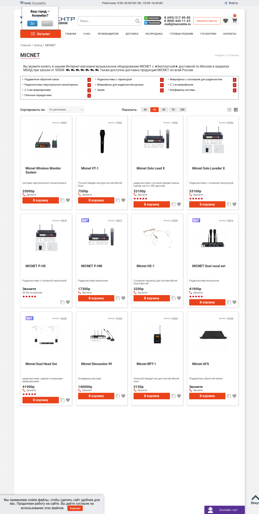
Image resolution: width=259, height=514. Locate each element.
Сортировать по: (33, 110)
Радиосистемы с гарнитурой (114, 79)
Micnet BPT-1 (146, 364)
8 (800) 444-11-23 (177, 21)
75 (173, 109)
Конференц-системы (182, 89)
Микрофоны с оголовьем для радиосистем (196, 79)
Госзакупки (208, 33)
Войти (233, 3)
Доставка (132, 33)
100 (182, 109)
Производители (108, 33)
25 (145, 109)
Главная (70, 33)
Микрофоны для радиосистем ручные (120, 84)
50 (163, 109)
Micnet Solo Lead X (151, 168)
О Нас (86, 33)
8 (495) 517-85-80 (177, 18)
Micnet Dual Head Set (41, 364)
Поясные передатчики (37, 95)
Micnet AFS (200, 364)
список (229, 110)
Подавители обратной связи (41, 79)
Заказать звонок (206, 20)
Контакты (229, 33)
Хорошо (75, 508)
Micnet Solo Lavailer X (208, 168)
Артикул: (59, 122)
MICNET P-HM (91, 266)
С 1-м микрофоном (181, 84)
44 (154, 109)
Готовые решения (181, 33)
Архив (100, 89)
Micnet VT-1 (90, 168)
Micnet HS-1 (146, 266)
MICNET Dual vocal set (208, 266)
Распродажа (153, 33)
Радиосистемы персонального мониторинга (51, 84)
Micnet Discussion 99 (96, 364)
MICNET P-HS (35, 266)
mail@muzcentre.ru (177, 24)
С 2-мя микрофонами (37, 89)
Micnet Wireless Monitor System (43, 170)
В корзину (40, 200)
